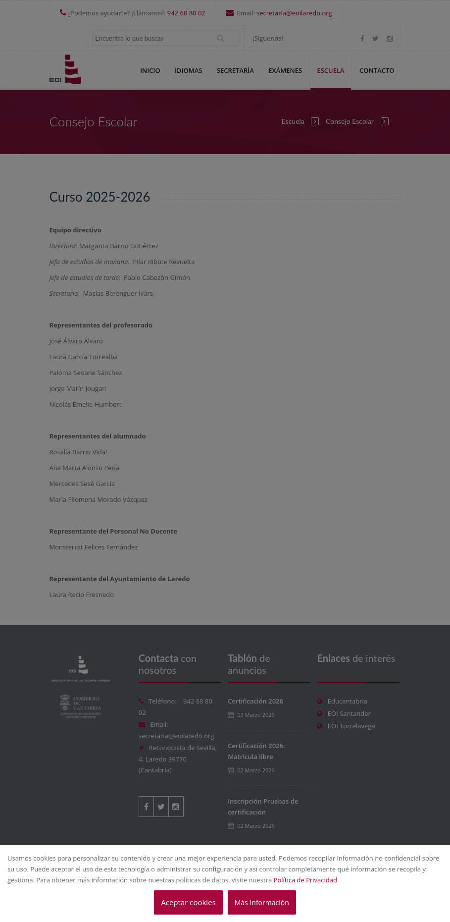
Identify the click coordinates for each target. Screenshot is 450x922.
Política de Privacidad (305, 879)
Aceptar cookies (188, 902)
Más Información (262, 902)
